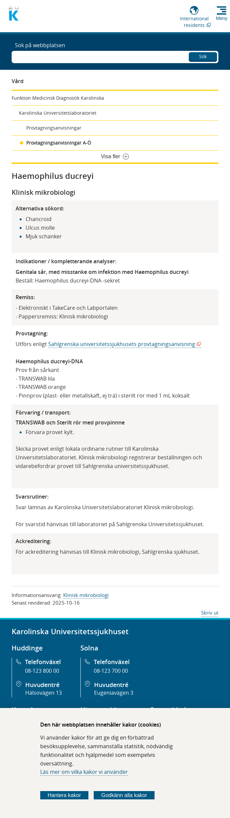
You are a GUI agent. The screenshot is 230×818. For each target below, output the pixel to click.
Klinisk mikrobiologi (86, 595)
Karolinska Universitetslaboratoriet (57, 113)
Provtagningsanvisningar (53, 128)
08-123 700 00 (111, 670)
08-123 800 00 (42, 670)
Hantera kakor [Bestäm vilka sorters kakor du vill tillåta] (64, 795)
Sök (203, 56)
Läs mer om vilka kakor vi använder (84, 771)
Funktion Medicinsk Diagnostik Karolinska (58, 98)
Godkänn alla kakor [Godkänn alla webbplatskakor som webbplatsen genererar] (124, 795)
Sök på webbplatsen (40, 45)
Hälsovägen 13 (43, 692)
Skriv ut (209, 612)
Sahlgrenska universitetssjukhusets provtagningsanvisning (123, 344)
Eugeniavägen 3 (113, 692)
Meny (221, 18)
